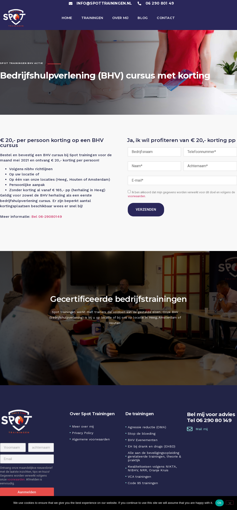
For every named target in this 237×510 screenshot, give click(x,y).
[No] (230, 503)
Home (67, 18)
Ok (219, 503)
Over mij (120, 18)
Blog (143, 18)
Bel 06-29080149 (46, 217)
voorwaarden (136, 196)
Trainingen (92, 18)
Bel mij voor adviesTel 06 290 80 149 (211, 417)
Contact (166, 18)
